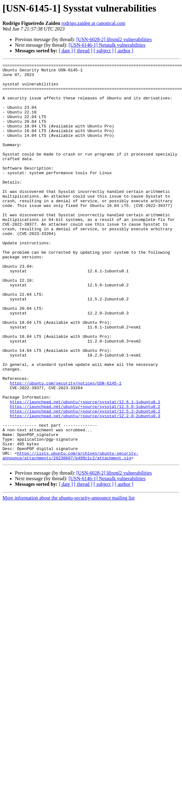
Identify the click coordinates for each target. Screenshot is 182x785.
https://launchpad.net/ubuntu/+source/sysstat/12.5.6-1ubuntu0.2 (85, 475)
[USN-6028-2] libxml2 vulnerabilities (114, 39)
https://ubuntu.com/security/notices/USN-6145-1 (65, 447)
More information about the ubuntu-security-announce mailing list (68, 577)
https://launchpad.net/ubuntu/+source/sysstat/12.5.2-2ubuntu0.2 (85, 481)
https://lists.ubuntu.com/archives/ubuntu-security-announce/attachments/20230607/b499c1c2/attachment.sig (70, 534)
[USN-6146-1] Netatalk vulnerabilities (106, 45)
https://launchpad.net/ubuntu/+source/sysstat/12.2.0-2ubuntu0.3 (85, 487)
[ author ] (124, 50)
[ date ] (66, 50)
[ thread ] (83, 50)
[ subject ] (104, 50)
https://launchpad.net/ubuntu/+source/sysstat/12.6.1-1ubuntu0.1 (85, 470)
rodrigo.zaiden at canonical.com (93, 23)
